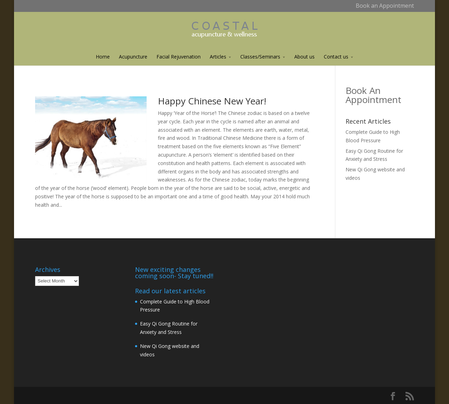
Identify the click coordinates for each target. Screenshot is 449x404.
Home (103, 56)
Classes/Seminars (260, 56)
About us (304, 56)
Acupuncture (133, 56)
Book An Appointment (373, 95)
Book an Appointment (385, 5)
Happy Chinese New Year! (212, 101)
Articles (218, 56)
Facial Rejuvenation (178, 56)
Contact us (336, 56)
